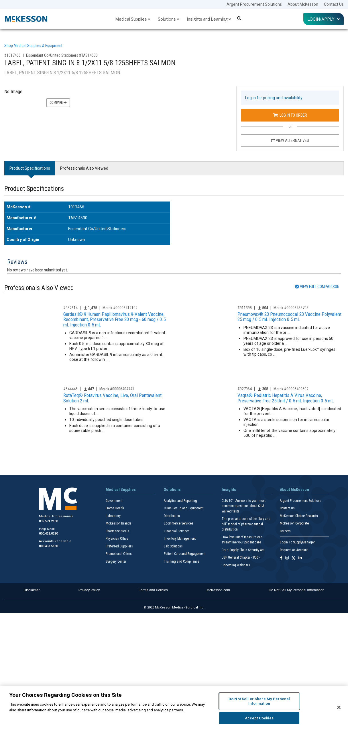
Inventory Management (180, 539)
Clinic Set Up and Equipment (183, 508)
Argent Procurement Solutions (254, 4)
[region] (174, 708)
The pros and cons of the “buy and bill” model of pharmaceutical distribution (246, 524)
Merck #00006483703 (291, 308)
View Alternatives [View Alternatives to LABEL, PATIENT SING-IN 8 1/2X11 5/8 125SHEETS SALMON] (290, 140)
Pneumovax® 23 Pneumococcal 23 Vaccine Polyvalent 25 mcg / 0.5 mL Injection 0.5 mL (289, 316)
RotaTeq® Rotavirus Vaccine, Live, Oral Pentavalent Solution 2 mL (112, 398)
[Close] (339, 707)
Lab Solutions (173, 546)
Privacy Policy (89, 590)
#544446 (70, 389)
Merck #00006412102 (120, 308)
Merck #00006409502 (291, 389)
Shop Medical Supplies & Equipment (33, 45)
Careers (285, 531)
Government (114, 501)
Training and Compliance (181, 561)
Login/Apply (323, 19)
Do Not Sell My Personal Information (296, 590)
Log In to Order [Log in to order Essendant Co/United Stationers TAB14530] (290, 115)
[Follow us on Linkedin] (300, 558)
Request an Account (294, 550)
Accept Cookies (259, 718)
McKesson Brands (118, 523)
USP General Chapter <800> (241, 557)
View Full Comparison (317, 286)
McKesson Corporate (294, 523)
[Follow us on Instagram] (287, 558)
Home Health (115, 508)
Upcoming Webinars (236, 565)
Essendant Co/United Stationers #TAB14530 (62, 55)
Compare (58, 103)
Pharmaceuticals (117, 531)
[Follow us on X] (294, 558)
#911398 (244, 308)
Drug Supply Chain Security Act (243, 550)
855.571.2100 (48, 521)
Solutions (168, 19)
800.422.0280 (48, 533)
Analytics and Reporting (180, 501)
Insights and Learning (209, 19)
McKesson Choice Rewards (299, 516)
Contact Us (334, 4)
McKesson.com (218, 590)
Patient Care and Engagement (184, 554)
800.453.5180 (48, 546)
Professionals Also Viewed (84, 168)
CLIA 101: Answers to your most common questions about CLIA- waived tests (244, 506)
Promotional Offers (119, 554)
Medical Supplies (132, 19)
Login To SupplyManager (297, 542)
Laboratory (113, 516)
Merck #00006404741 (116, 389)
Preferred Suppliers (119, 546)
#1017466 (12, 55)
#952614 (70, 308)
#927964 (244, 389)
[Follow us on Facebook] (281, 558)
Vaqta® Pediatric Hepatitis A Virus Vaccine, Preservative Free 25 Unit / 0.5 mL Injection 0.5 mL (285, 398)
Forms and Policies (153, 590)
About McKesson (303, 4)
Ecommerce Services (178, 523)
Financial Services (177, 531)
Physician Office (117, 539)
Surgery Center (116, 561)
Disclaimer (32, 590)
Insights (229, 489)
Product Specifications (29, 168)
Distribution (172, 516)
